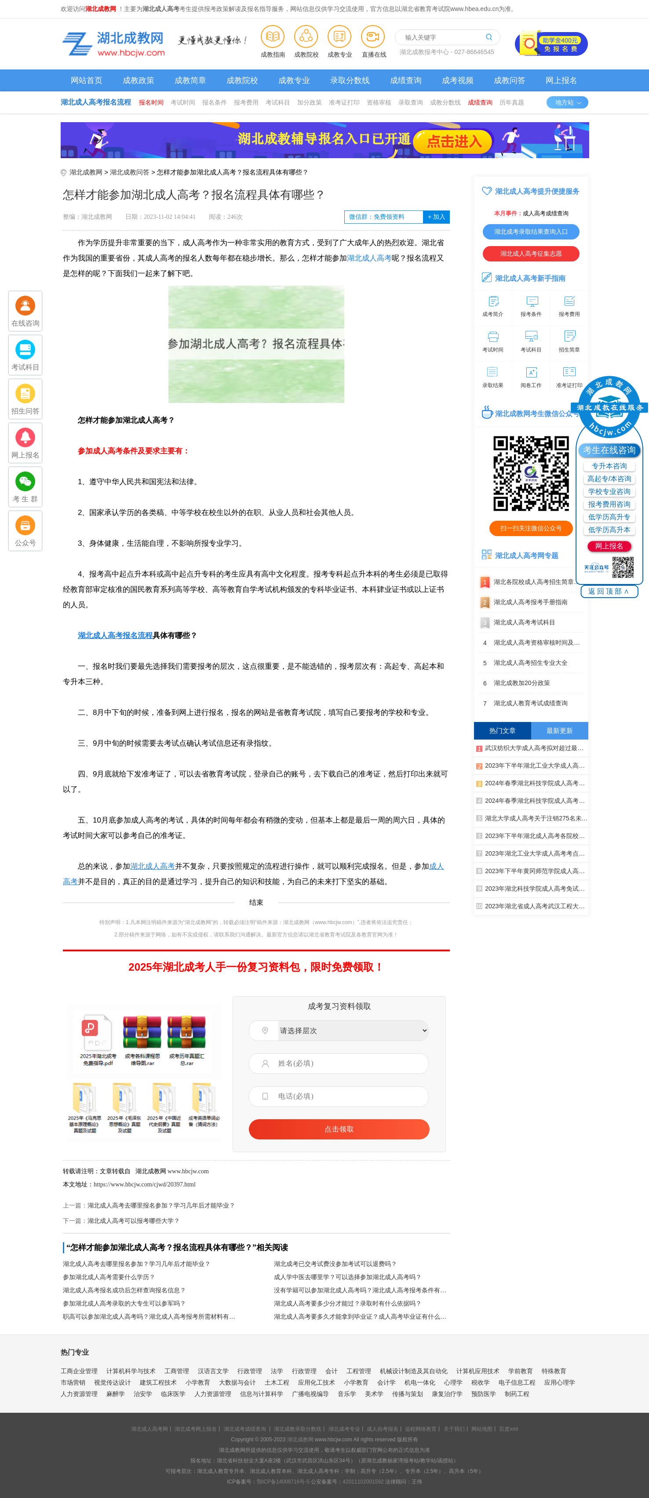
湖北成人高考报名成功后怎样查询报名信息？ (124, 1290)
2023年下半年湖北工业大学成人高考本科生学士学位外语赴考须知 (532, 765)
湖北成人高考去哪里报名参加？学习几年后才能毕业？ (161, 1205)
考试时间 (183, 102)
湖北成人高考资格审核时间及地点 (531, 643)
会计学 (386, 1382)
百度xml (508, 1429)
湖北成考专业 (344, 1429)
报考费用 (246, 102)
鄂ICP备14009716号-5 (283, 1482)
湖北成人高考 (369, 258)
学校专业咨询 (609, 491)
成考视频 (458, 80)
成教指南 (273, 54)
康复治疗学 (447, 1393)
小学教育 (198, 1382)
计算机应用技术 (478, 1371)
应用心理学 (559, 1382)
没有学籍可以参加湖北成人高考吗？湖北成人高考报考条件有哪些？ (362, 1290)
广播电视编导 (310, 1393)
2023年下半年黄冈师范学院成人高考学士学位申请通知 (532, 870)
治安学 (143, 1393)
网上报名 (561, 80)
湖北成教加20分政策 (514, 683)
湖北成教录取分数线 (297, 1429)
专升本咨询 (609, 466)
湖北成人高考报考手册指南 (523, 602)
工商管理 (176, 1371)
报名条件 (214, 102)
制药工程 (517, 1393)
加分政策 (309, 102)
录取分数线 (350, 80)
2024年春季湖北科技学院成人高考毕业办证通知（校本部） (532, 800)
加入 (436, 217)
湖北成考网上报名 (196, 1429)
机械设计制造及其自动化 (414, 1371)
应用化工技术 (316, 1382)
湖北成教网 (85, 172)
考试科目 (278, 102)
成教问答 (509, 80)
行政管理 (249, 1371)
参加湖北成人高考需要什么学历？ (109, 1277)
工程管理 (358, 1371)
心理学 (453, 1382)
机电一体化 (420, 1382)
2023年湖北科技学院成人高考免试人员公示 (532, 888)
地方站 (568, 102)
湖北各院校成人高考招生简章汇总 (531, 582)
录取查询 (410, 102)
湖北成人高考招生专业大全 (523, 663)
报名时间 (151, 102)
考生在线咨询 (609, 450)
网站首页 (86, 80)
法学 (277, 1371)
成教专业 (340, 54)
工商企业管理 (79, 1371)
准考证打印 (344, 102)
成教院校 (306, 54)
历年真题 (512, 102)
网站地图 (481, 1429)
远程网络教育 (421, 1429)
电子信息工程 (517, 1382)
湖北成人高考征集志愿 (531, 253)
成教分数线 (445, 102)
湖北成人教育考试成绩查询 (523, 703)
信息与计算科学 (261, 1393)
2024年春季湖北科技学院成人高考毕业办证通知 (532, 783)
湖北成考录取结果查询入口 (531, 231)
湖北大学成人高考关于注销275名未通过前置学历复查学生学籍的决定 (532, 818)
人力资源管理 (79, 1393)
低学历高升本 (609, 529)
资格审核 (379, 102)
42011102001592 (363, 1482)
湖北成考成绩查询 (245, 1429)
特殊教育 (554, 1371)
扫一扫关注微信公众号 (531, 528)
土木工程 (277, 1382)
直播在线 (374, 54)
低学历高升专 (609, 517)
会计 (331, 1371)
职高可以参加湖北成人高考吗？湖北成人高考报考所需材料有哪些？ (151, 1316)
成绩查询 (406, 80)
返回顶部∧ (609, 591)
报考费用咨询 (609, 504)
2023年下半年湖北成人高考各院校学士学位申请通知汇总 (532, 835)
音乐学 (347, 1393)
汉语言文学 (213, 1371)
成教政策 (138, 80)
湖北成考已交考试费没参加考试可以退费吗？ (335, 1264)
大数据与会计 (237, 1382)
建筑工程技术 (158, 1382)
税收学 (480, 1382)
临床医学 (173, 1393)
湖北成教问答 (129, 172)
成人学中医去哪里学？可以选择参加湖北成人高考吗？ (348, 1277)
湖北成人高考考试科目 (516, 622)
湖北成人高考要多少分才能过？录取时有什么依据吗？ (348, 1303)
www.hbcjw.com (188, 1171)
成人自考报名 (382, 1429)
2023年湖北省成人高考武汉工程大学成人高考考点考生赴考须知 (532, 906)
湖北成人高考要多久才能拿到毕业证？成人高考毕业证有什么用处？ (362, 1316)
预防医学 (483, 1393)
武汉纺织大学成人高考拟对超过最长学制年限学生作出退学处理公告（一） (532, 747)
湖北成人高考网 (149, 1429)
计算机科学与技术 (131, 1371)
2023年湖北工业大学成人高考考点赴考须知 (532, 853)
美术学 (374, 1393)
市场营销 (73, 1382)
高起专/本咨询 (609, 478)
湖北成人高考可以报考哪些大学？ (134, 1221)
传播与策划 (407, 1393)
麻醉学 (115, 1393)
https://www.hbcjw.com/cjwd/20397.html (145, 1184)
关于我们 (454, 1429)
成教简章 (190, 80)
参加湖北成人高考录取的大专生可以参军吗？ (124, 1303)
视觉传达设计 (112, 1382)
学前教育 (520, 1371)
